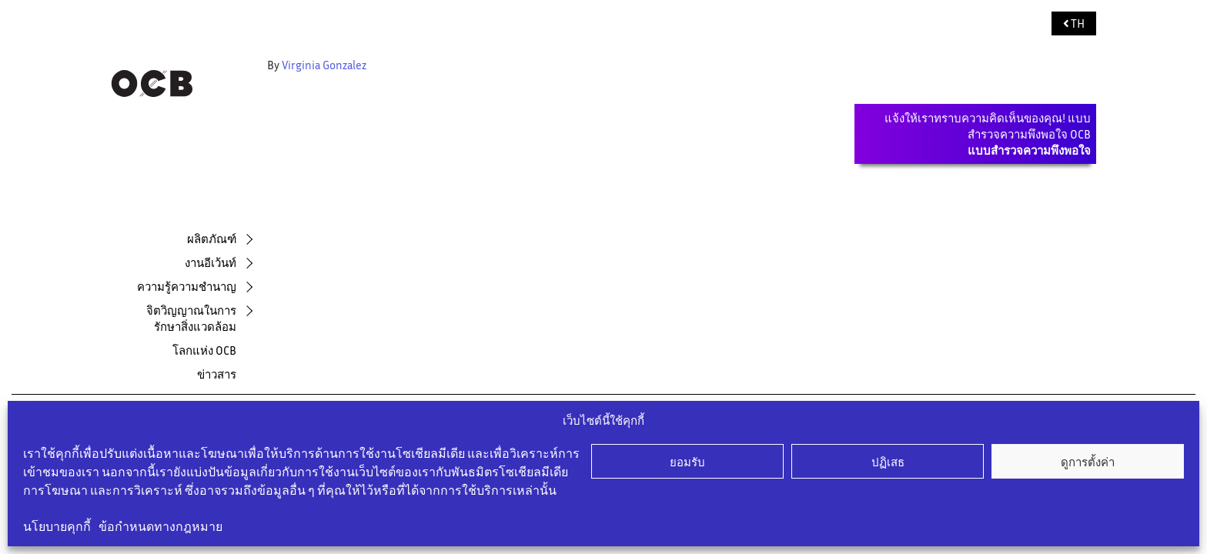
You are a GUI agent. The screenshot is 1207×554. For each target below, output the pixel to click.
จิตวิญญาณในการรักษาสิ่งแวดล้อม (191, 318)
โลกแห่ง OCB (204, 350)
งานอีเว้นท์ (210, 262)
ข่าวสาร (216, 374)
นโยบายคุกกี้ (57, 526)
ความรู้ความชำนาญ (186, 286)
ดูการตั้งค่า (1088, 462)
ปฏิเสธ (887, 462)
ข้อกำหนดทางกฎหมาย (160, 526)
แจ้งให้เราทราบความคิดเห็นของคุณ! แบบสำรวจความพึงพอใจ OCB (987, 134)
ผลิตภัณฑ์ (211, 238)
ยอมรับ (687, 462)
